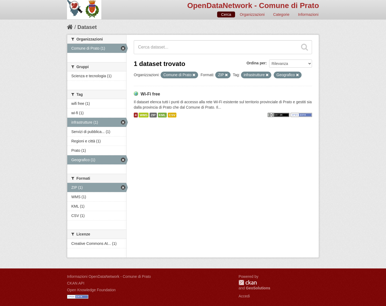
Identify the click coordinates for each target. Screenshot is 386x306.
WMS (143, 115)
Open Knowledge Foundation (91, 290)
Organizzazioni (252, 14)
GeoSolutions (258, 288)
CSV (172, 115)
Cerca (226, 14)
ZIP (153, 115)
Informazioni (308, 14)
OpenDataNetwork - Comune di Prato (253, 5)
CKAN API (75, 283)
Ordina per (256, 63)
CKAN (248, 282)
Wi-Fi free (150, 94)
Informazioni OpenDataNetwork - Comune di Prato (109, 276)
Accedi (244, 296)
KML (162, 115)
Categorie (281, 14)
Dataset (87, 27)
